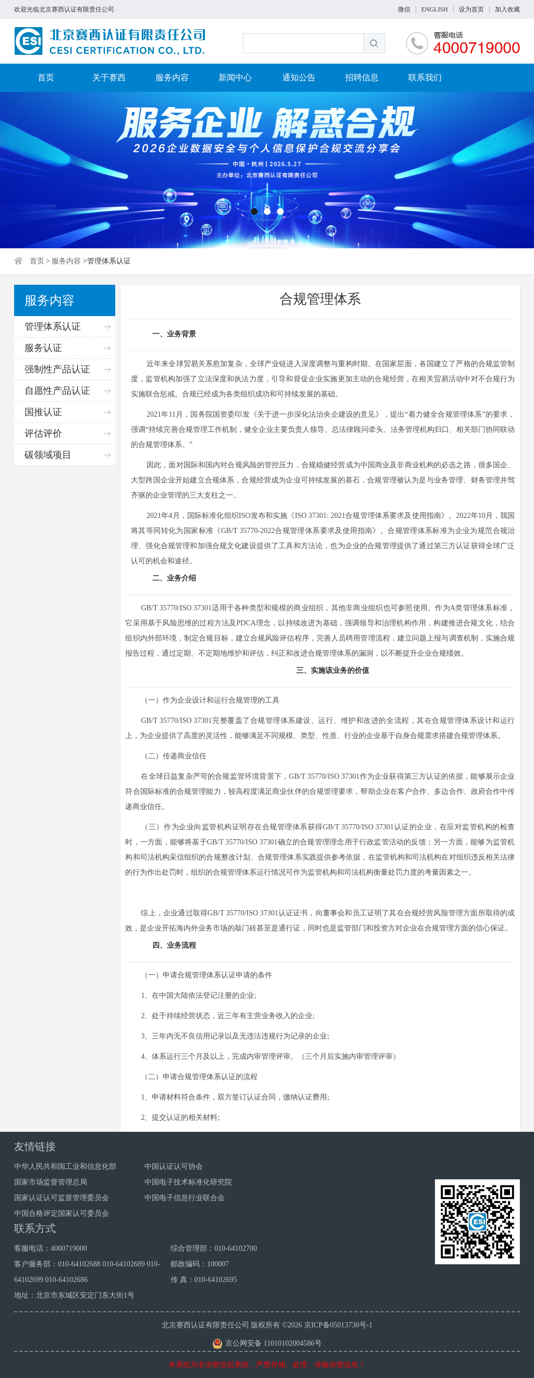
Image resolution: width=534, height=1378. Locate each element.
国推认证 (43, 412)
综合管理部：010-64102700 (214, 1248)
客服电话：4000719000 (50, 1248)
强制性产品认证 (57, 369)
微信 (404, 9)
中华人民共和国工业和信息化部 (65, 1166)
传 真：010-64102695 (204, 1280)
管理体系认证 (53, 326)
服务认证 (43, 348)
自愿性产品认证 (57, 390)
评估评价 (43, 433)
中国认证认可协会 (173, 1166)
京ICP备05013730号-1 (338, 1325)
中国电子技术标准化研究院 (188, 1182)
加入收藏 (507, 9)
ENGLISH (434, 9)
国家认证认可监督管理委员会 (61, 1198)
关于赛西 (109, 77)
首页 (46, 77)
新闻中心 (235, 77)
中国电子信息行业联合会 (184, 1198)
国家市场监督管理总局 (50, 1182)
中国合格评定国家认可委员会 (61, 1213)
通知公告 (298, 77)
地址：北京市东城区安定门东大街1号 (74, 1295)
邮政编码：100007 (200, 1264)
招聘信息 (362, 77)
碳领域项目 (48, 455)
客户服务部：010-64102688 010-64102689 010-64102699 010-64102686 (87, 1272)
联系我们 (425, 77)
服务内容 (172, 77)
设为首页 (471, 9)
